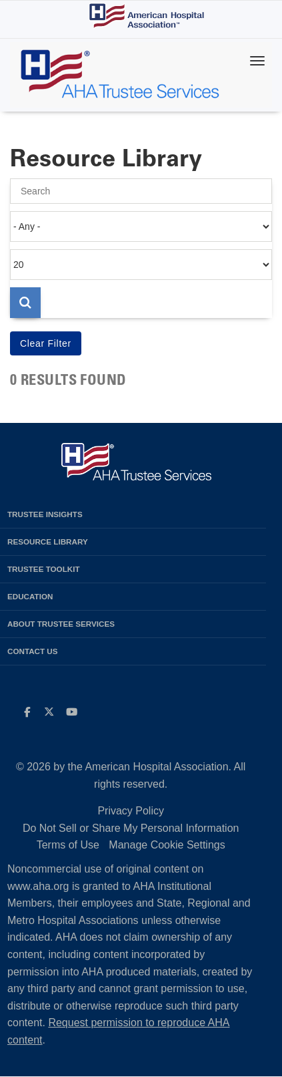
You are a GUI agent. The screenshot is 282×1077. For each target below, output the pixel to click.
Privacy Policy (130, 810)
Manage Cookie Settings (167, 845)
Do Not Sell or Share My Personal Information (131, 828)
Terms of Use (68, 845)
